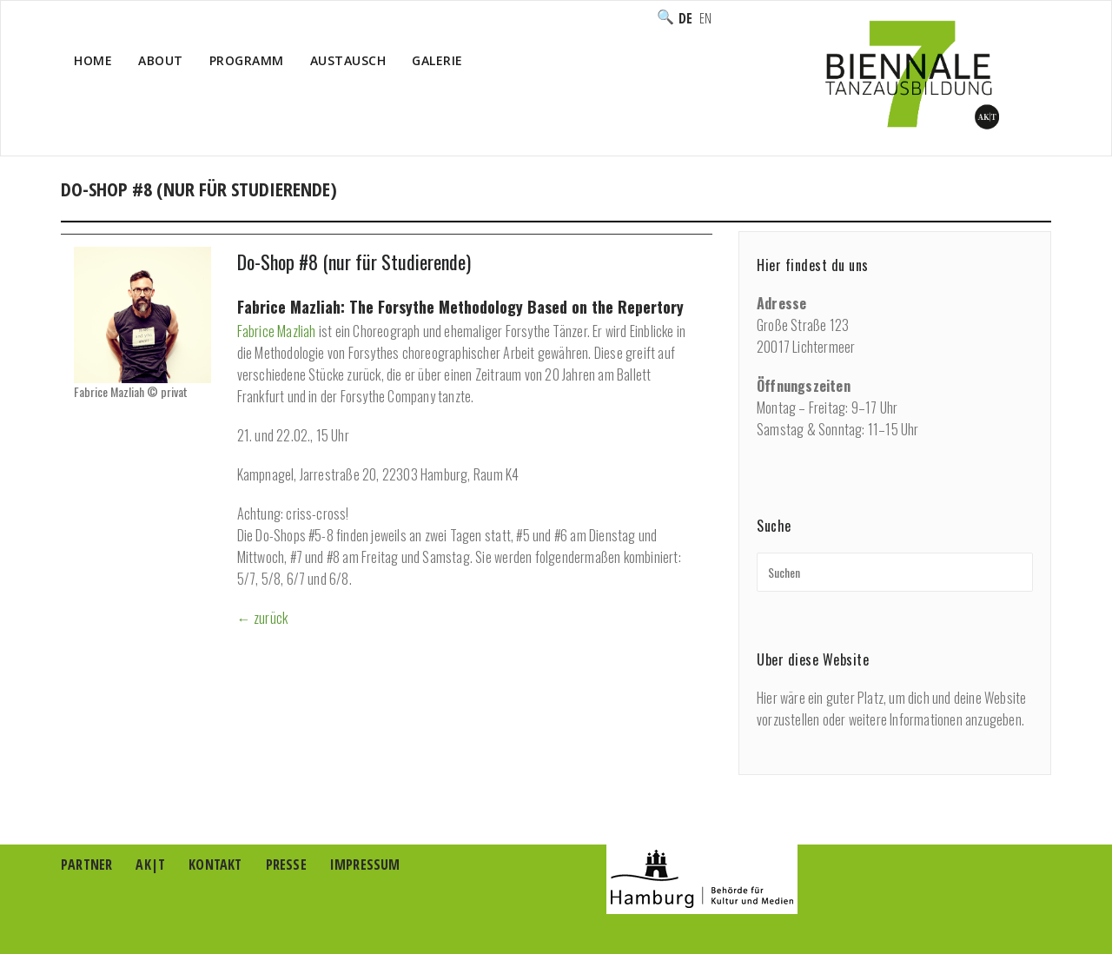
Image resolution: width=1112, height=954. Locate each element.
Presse (286, 864)
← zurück (262, 617)
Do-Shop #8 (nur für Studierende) (354, 261)
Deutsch (685, 18)
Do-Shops (799, 207)
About (160, 60)
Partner (86, 864)
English (705, 18)
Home (93, 60)
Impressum (365, 864)
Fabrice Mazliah (276, 331)
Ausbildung (715, 207)
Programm (246, 60)
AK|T (150, 864)
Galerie (437, 60)
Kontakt (215, 864)
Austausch (348, 60)
